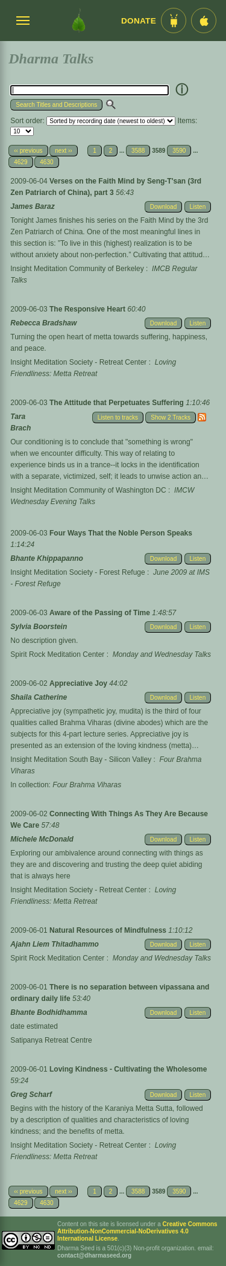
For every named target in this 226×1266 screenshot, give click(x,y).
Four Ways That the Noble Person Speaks (120, 533)
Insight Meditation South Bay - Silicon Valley (80, 759)
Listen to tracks (118, 417)
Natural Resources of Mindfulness (108, 930)
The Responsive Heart (88, 309)
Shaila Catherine (38, 697)
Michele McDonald (42, 839)
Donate (138, 20)
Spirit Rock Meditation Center (57, 654)
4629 (20, 162)
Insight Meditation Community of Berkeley (76, 268)
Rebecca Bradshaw (43, 323)
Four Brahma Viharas (86, 785)
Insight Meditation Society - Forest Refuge (77, 572)
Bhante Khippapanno (46, 558)
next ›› (63, 150)
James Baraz (32, 206)
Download (163, 206)
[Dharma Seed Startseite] (78, 20)
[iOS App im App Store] (203, 20)
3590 (179, 150)
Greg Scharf (31, 1094)
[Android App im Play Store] (173, 20)
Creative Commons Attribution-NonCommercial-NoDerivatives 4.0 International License (137, 1231)
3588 (138, 150)
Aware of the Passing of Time (100, 613)
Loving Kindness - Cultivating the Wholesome (128, 1069)
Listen (198, 206)
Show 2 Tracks (170, 417)
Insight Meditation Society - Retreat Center (78, 362)
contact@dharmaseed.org (94, 1255)
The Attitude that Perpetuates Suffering (117, 402)
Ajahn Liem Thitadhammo (54, 944)
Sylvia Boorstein (38, 626)
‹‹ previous (28, 150)
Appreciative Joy (79, 683)
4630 (46, 162)
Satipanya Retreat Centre (51, 1040)
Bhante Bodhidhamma (48, 1012)
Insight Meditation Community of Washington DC (88, 490)
